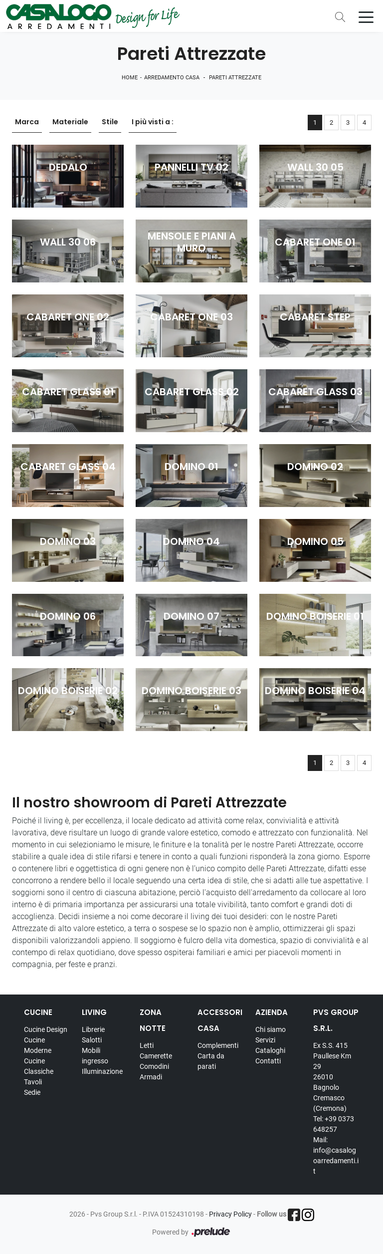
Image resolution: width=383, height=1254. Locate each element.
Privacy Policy (230, 1214)
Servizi (265, 1040)
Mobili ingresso (95, 1055)
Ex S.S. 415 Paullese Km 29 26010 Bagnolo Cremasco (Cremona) (332, 1076)
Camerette (156, 1056)
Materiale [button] (70, 122)
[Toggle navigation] (366, 16)
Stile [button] (110, 122)
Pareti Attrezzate (235, 77)
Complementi (217, 1045)
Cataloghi (270, 1050)
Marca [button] (27, 122)
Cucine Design (45, 1029)
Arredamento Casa (171, 77)
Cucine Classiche (38, 1066)
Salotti (92, 1040)
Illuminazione (102, 1071)
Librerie (93, 1029)
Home (130, 77)
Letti (147, 1045)
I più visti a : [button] (153, 122)
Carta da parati (210, 1061)
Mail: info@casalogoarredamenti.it (336, 1155)
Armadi (151, 1077)
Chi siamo (270, 1029)
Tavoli (33, 1082)
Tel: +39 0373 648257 (333, 1124)
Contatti (268, 1061)
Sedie (32, 1092)
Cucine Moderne (37, 1045)
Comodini (154, 1066)
